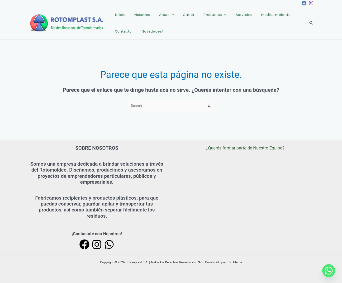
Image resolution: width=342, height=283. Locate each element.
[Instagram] (311, 3)
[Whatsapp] (328, 270)
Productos (211, 14)
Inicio (119, 14)
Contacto (122, 31)
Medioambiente (270, 14)
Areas (164, 14)
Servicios (239, 14)
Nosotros (141, 14)
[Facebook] (304, 3)
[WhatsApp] (109, 244)
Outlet (185, 14)
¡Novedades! (150, 31)
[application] (169, 14)
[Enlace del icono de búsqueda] (311, 23)
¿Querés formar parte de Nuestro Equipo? (245, 147)
